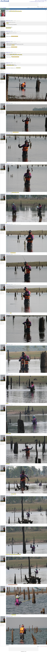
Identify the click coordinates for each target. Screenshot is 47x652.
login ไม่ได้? (42, 1)
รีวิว (40, 0)
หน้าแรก (36, 0)
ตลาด (43, 0)
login (30, 1)
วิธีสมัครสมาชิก (36, 1)
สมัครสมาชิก (32, 1)
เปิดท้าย (46, 0)
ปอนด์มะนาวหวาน (8, 20)
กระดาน (38, 0)
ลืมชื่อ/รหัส (39, 1)
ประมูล (42, 0)
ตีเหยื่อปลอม (4, 7)
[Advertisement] (23, 649)
